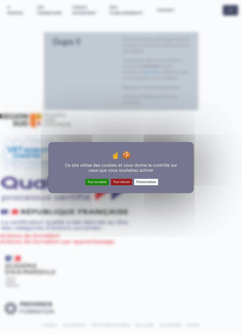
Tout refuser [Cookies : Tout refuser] (121, 182)
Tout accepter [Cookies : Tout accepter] (97, 182)
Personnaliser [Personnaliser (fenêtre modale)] (146, 182)
